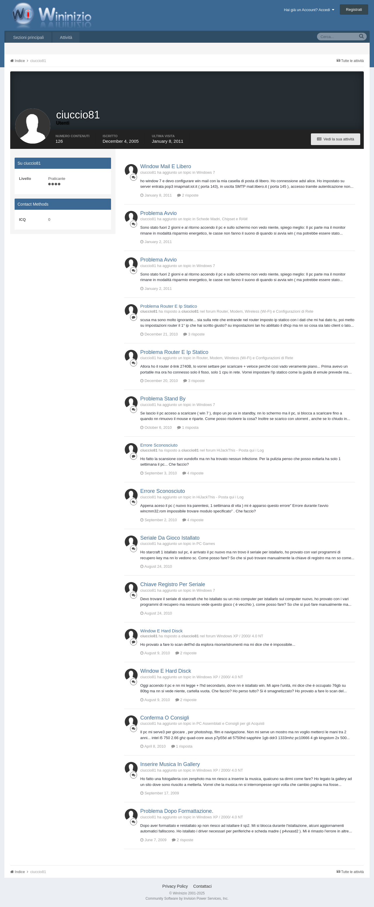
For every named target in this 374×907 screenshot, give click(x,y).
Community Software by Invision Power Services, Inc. (187, 898)
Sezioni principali (28, 37)
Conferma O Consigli (164, 718)
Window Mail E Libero (165, 166)
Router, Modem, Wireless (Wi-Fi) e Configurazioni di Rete (265, 311)
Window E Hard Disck (161, 630)
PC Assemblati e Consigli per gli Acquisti (230, 723)
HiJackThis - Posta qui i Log (240, 450)
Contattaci (202, 886)
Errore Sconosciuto (159, 445)
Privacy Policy (175, 886)
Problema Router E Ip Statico (168, 306)
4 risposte (193, 473)
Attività (66, 37)
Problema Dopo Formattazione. (176, 811)
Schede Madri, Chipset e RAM (221, 219)
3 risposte (194, 334)
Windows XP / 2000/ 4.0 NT (240, 636)
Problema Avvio (158, 213)
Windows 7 (205, 172)
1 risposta (187, 427)
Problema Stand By (163, 399)
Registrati (354, 9)
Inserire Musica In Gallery (170, 764)
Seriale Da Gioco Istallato (170, 538)
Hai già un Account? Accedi (309, 10)
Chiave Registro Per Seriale (172, 584)
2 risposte (187, 195)
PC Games (205, 543)
